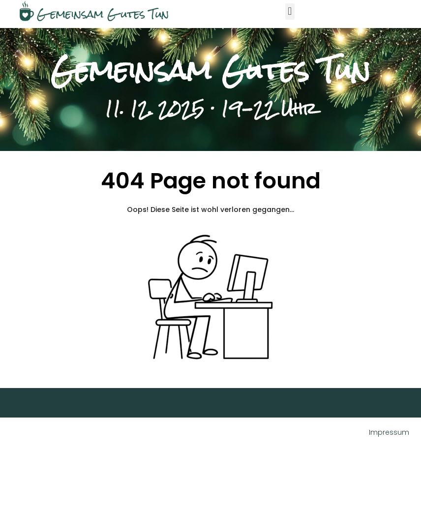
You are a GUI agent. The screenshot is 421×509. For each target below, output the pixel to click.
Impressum (389, 432)
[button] (290, 11)
